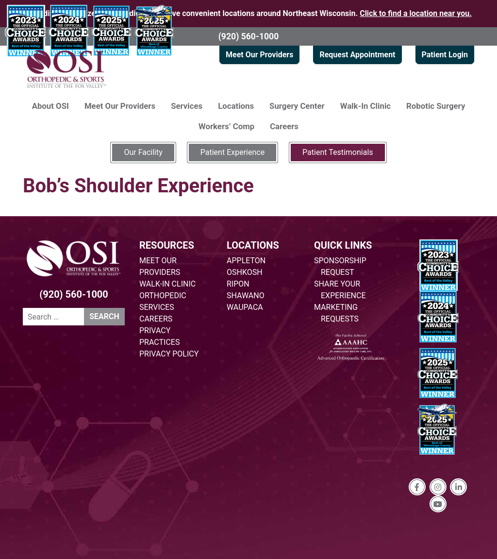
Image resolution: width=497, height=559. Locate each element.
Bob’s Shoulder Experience (138, 185)
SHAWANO (246, 295)
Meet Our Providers (259, 54)
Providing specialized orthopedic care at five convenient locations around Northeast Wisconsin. (248, 13)
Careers (284, 126)
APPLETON (246, 260)
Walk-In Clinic (365, 106)
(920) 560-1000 (248, 36)
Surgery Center (297, 106)
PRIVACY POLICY (169, 353)
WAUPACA (245, 307)
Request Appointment (357, 54)
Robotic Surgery (435, 106)
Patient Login (445, 54)
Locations (236, 106)
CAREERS (155, 318)
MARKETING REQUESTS (336, 313)
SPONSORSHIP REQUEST (340, 266)
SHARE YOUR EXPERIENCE (340, 289)
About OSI (50, 106)
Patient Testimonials (337, 152)
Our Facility (143, 152)
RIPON (238, 283)
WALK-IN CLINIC (167, 283)
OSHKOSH (245, 272)
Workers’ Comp (226, 126)
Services (186, 106)
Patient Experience (232, 152)
